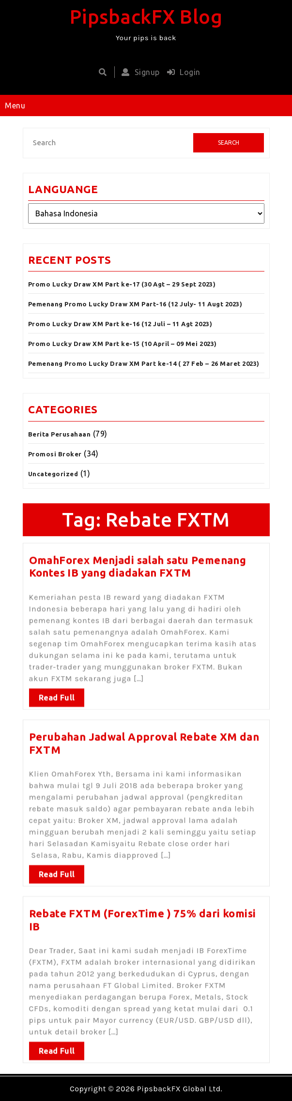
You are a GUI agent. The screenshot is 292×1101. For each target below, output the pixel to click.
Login (181, 72)
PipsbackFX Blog (146, 17)
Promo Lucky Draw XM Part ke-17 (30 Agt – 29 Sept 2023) (122, 284)
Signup (138, 72)
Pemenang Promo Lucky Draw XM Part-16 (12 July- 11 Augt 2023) (135, 304)
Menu (15, 105)
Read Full (57, 695)
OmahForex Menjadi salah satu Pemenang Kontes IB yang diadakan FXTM (137, 563)
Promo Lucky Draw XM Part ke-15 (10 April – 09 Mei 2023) (122, 343)
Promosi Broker (55, 454)
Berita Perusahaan (59, 434)
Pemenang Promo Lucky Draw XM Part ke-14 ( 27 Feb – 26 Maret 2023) (144, 363)
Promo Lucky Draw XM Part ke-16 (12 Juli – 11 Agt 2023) (120, 323)
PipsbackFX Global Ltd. (179, 1088)
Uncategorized (53, 473)
